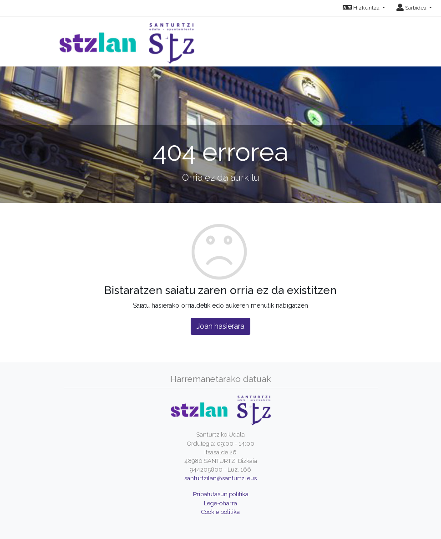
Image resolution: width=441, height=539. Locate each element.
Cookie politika (220, 511)
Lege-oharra (220, 503)
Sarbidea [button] (412, 8)
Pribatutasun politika (220, 494)
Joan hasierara (220, 326)
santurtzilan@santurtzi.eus (220, 478)
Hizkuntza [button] (362, 8)
